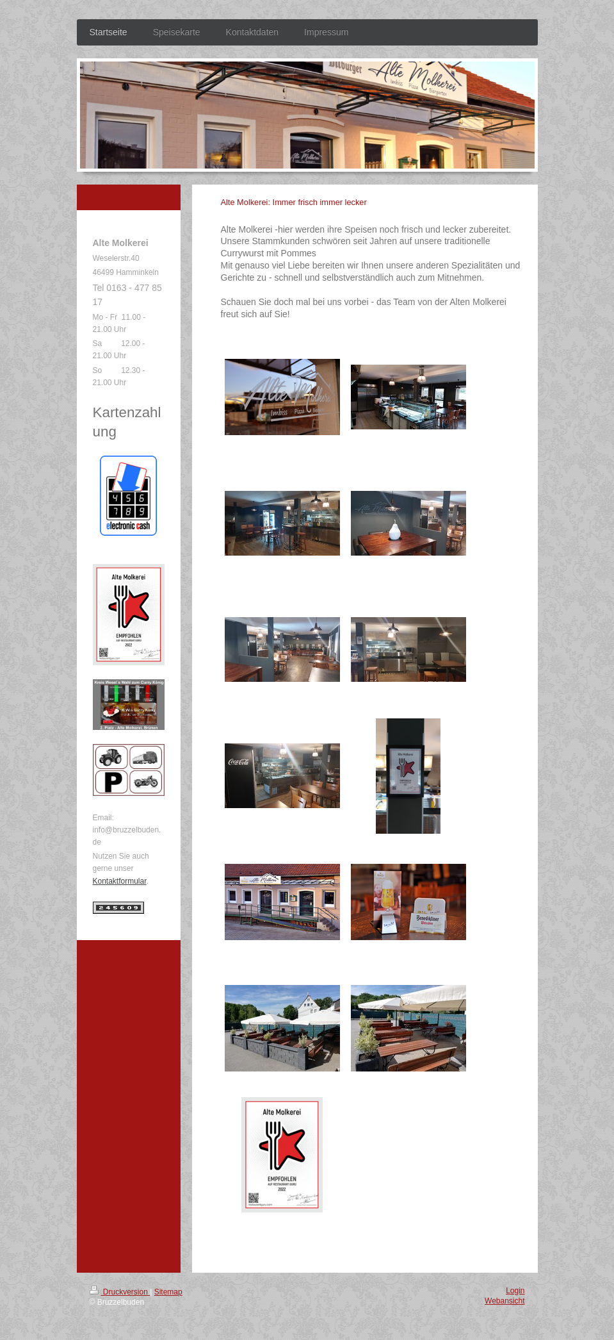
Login (515, 1290)
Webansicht (504, 1300)
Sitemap (168, 1291)
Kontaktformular (120, 881)
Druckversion (120, 1291)
